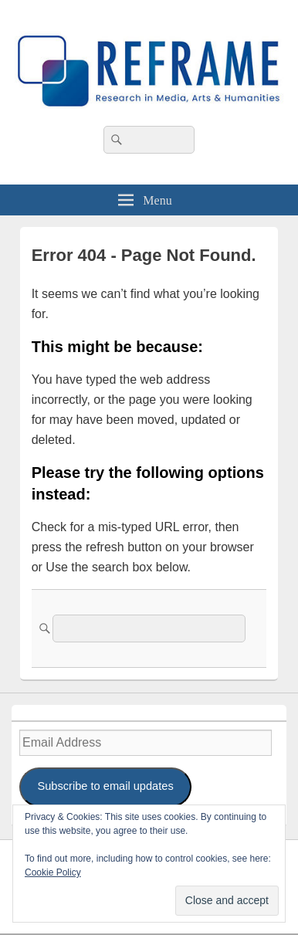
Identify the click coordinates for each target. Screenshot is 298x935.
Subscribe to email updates (105, 786)
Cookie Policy (53, 872)
